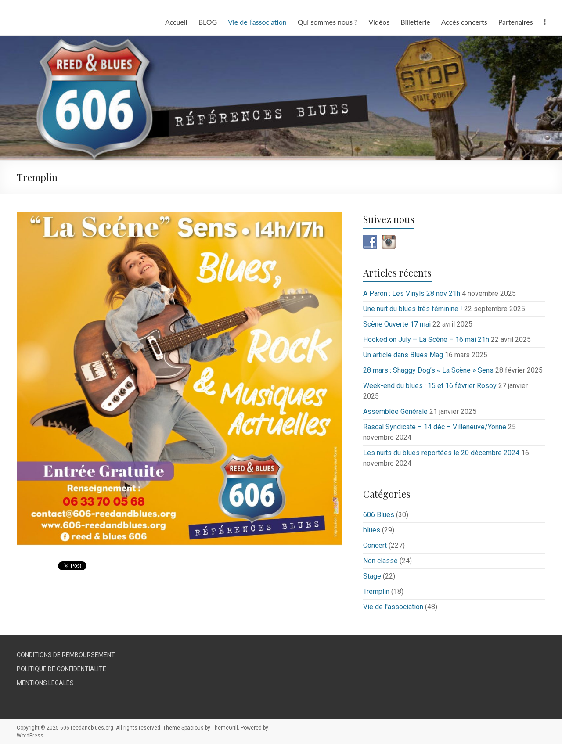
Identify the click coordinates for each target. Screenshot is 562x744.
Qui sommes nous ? (327, 22)
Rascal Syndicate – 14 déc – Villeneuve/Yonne (434, 427)
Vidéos (378, 22)
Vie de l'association (393, 607)
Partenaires (515, 22)
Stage (372, 576)
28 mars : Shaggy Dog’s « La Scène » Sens (428, 370)
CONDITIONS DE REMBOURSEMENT (66, 654)
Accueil (176, 22)
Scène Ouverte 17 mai (397, 324)
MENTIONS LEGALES (45, 682)
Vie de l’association (257, 22)
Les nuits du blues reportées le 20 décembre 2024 (441, 453)
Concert (375, 545)
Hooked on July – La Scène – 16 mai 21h (426, 339)
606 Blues (378, 514)
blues (371, 530)
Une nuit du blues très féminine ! (412, 309)
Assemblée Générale (395, 411)
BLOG (207, 22)
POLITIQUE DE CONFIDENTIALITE (61, 668)
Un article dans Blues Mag (403, 355)
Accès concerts (464, 22)
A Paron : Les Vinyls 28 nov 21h (411, 293)
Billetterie (415, 22)
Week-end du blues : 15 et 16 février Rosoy (430, 385)
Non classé (380, 561)
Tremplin (376, 591)
